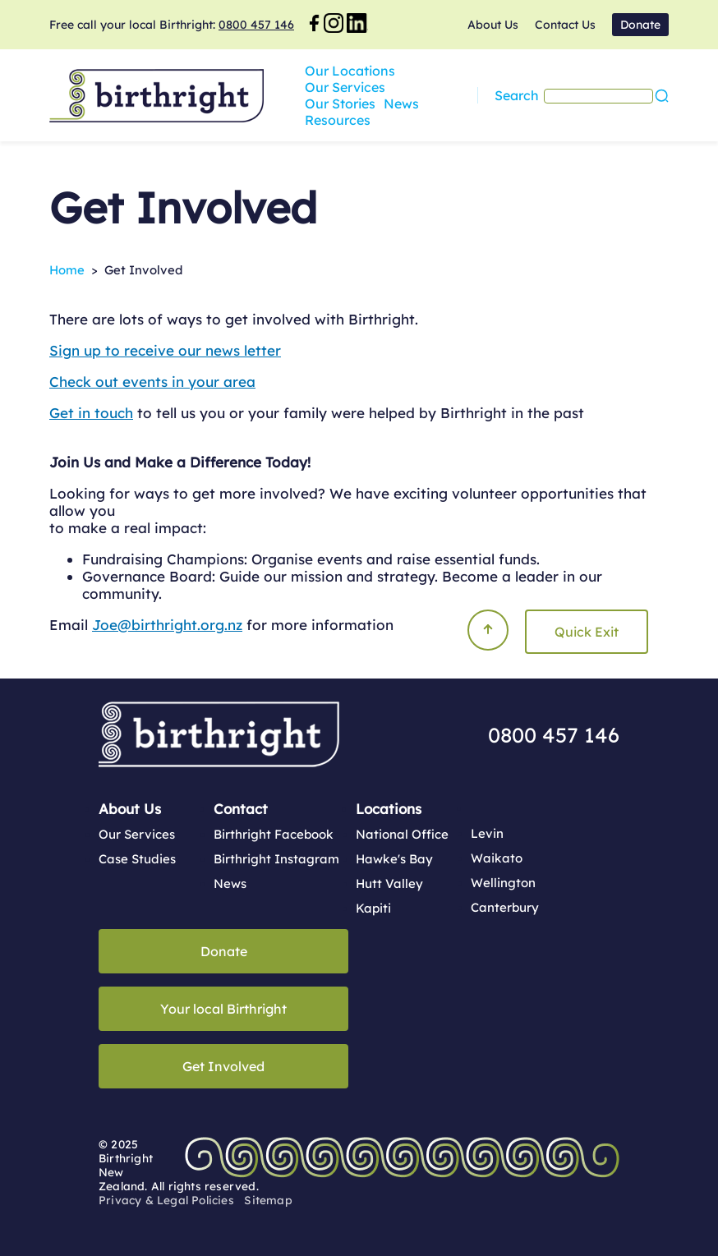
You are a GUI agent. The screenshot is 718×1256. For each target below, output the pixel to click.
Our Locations (350, 87)
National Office (402, 834)
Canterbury (505, 907)
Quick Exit (587, 631)
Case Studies (137, 859)
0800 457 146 (256, 24)
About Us (492, 24)
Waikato (496, 858)
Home (67, 270)
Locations (388, 808)
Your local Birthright (223, 1009)
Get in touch (91, 412)
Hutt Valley (389, 883)
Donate (640, 24)
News (322, 103)
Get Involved (223, 1066)
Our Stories (527, 87)
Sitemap (268, 1200)
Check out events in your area (152, 381)
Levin (487, 833)
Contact (241, 808)
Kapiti (373, 908)
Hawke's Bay (394, 859)
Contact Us (565, 24)
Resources (381, 103)
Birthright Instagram (276, 859)
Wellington (503, 882)
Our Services (443, 87)
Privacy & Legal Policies (166, 1200)
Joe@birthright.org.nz (167, 624)
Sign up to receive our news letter (165, 350)
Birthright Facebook (274, 834)
